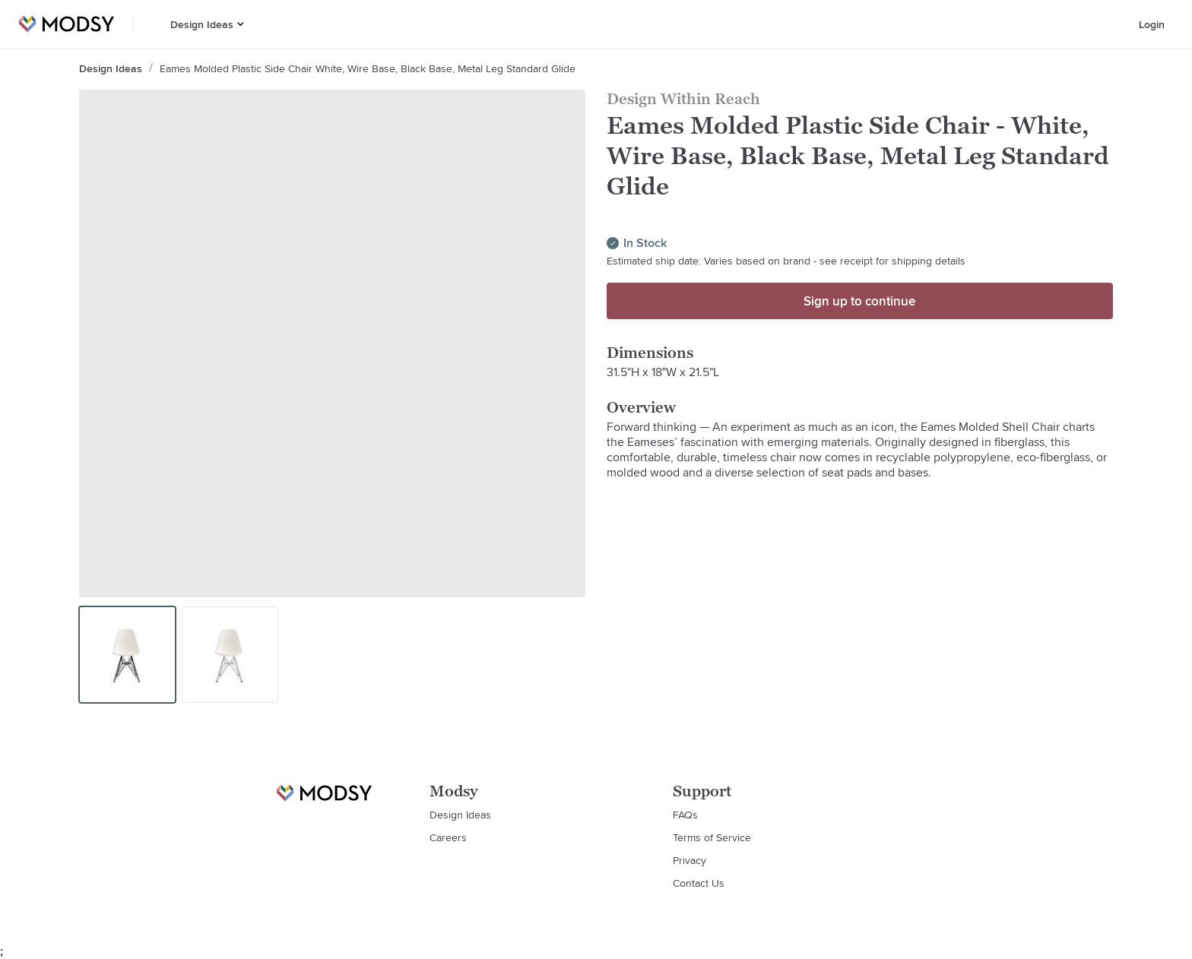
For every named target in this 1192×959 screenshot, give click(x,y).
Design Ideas (201, 24)
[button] (240, 24)
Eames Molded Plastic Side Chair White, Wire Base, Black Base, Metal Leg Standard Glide (367, 68)
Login (1152, 24)
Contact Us (698, 883)
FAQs (685, 814)
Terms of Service (712, 837)
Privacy (689, 860)
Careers (448, 837)
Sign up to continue (859, 301)
